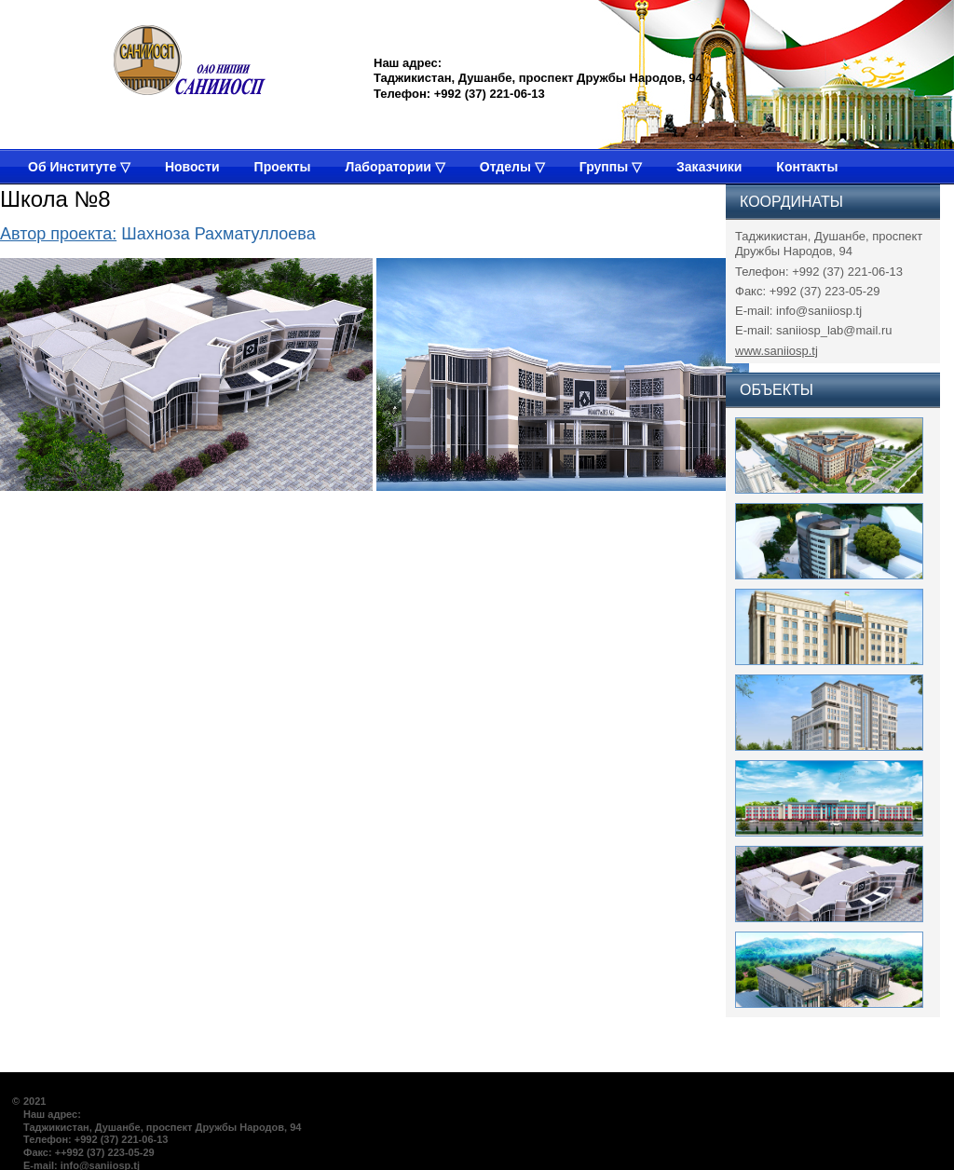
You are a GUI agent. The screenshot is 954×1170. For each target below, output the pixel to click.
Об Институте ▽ (79, 166)
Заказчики (709, 166)
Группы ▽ (610, 166)
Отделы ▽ (512, 166)
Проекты (282, 166)
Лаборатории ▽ (394, 166)
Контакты (807, 166)
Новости (192, 166)
